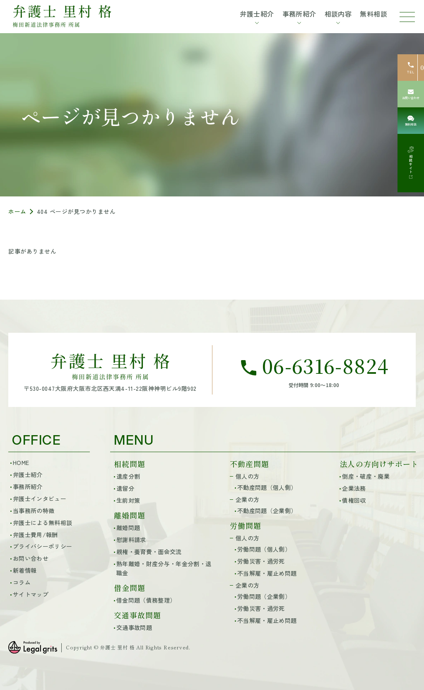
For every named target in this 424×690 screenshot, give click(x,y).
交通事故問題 (134, 627)
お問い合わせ (30, 558)
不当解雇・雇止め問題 (266, 573)
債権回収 (354, 500)
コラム (22, 582)
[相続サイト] (411, 163)
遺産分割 (128, 476)
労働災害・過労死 (261, 561)
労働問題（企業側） (264, 596)
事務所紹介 (28, 486)
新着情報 (24, 570)
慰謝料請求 (131, 539)
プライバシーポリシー (42, 546)
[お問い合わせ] (411, 94)
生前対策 (128, 500)
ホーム (17, 211)
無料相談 (373, 14)
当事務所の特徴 (33, 510)
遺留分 (125, 488)
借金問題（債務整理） (146, 600)
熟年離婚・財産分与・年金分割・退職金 (163, 568)
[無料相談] (411, 120)
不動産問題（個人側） (266, 487)
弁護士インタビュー (39, 498)
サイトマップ (30, 594)
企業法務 (354, 488)
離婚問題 (128, 527)
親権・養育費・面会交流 (149, 551)
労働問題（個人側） (264, 549)
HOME (21, 462)
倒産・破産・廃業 (366, 476)
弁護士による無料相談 (42, 522)
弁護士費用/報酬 (35, 534)
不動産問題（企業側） (266, 510)
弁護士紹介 (28, 474)
